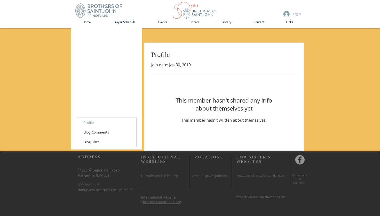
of (299, 179)
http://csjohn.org (215, 175)
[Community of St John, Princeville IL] (300, 159)
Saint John (299, 182)
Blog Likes (92, 142)
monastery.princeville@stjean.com (106, 189)
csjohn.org (169, 175)
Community (299, 175)
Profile (89, 122)
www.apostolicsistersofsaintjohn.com (261, 175)
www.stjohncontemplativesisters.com (261, 197)
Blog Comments (96, 132)
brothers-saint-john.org (162, 202)
